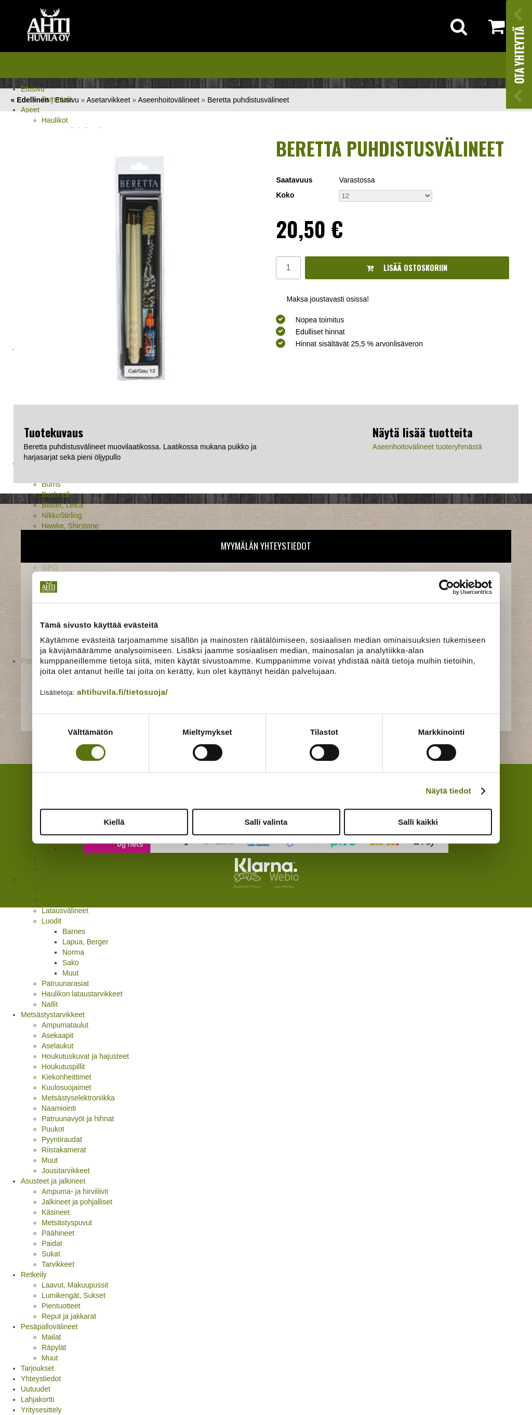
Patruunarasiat (65, 983)
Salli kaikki (418, 821)
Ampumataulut (65, 1025)
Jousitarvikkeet (66, 1170)
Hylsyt (51, 900)
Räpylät (54, 1347)
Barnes (73, 931)
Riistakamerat (64, 1150)
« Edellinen (29, 100)
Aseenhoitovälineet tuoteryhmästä (427, 447)
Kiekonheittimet (66, 1077)
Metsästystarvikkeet (53, 1014)
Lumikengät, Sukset (73, 1295)
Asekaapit (57, 1035)
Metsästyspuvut (67, 1222)
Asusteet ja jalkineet (53, 1181)
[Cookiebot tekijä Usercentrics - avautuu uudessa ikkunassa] (446, 587)
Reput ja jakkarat (69, 1316)
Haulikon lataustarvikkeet (82, 994)
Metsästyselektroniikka (78, 1098)
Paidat (52, 1243)
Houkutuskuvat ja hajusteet (85, 1056)
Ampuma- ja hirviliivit (75, 1191)
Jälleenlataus (42, 879)
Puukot (53, 1129)
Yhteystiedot (41, 1378)
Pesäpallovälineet (49, 1326)
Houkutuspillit (63, 1066)
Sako (70, 962)
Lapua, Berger (85, 942)
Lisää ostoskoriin (407, 267)
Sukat (51, 1254)
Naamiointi (59, 1108)
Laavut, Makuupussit (75, 1285)
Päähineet (58, 1233)
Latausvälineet (65, 910)
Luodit (51, 921)
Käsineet (56, 1212)
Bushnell (56, 494)
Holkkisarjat (60, 890)
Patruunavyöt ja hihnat (78, 1118)
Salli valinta (266, 821)
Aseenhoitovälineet (168, 100)
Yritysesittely (41, 1410)
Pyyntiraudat (62, 1139)
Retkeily (34, 1274)
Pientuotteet (61, 1306)
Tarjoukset (37, 1368)
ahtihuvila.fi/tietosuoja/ (122, 691)
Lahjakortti (38, 1399)
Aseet (30, 110)
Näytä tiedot (448, 790)
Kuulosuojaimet (66, 1087)
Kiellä (113, 821)
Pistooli (53, 869)
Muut (70, 973)
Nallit (50, 1004)
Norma (73, 952)
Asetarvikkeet (108, 100)
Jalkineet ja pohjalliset (77, 1202)
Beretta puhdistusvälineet (248, 100)
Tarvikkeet (58, 1264)
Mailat (51, 1337)
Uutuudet (35, 1389)
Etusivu (33, 89)
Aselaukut (57, 1046)
